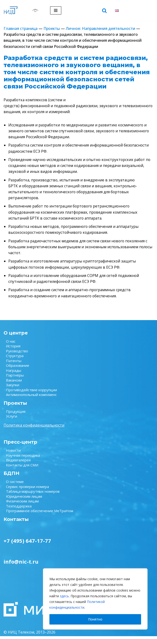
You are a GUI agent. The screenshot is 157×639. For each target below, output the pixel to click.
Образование (17, 368)
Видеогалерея (18, 462)
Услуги (11, 419)
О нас (10, 344)
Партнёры (15, 378)
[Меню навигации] (55, 10)
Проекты (51, 28)
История (13, 348)
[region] (95, 599)
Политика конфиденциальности (34, 428)
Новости (13, 453)
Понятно (95, 619)
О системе (15, 484)
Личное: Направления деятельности (100, 28)
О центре (16, 336)
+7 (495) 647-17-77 (27, 543)
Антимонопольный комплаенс (31, 397)
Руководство (17, 353)
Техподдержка (19, 508)
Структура (15, 358)
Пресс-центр (20, 445)
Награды (13, 373)
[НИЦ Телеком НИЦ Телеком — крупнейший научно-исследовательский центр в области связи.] (11, 10)
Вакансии (14, 383)
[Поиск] (104, 10)
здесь (64, 596)
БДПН (11, 476)
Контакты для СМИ (22, 467)
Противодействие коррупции (31, 392)
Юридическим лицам (24, 499)
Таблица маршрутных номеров (33, 494)
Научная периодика (23, 458)
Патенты (13, 363)
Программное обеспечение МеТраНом (39, 513)
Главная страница (21, 28)
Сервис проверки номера (27, 489)
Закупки (12, 387)
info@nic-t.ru (21, 564)
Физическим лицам (22, 503)
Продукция (15, 414)
